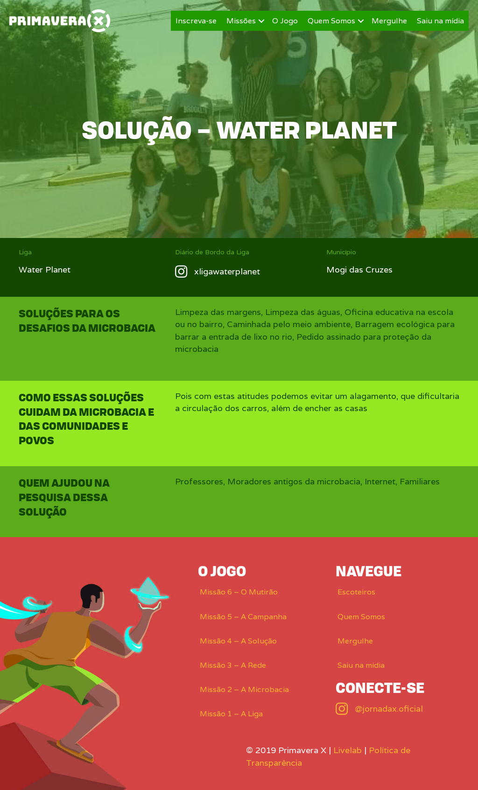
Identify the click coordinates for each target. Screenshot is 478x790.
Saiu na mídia (440, 21)
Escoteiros (356, 592)
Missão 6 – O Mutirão (239, 592)
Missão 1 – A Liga (231, 714)
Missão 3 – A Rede (233, 665)
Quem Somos (331, 21)
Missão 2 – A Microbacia (244, 689)
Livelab (347, 750)
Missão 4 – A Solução (238, 641)
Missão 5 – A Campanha (243, 617)
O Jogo (285, 21)
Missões (241, 21)
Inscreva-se (196, 21)
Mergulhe (389, 21)
